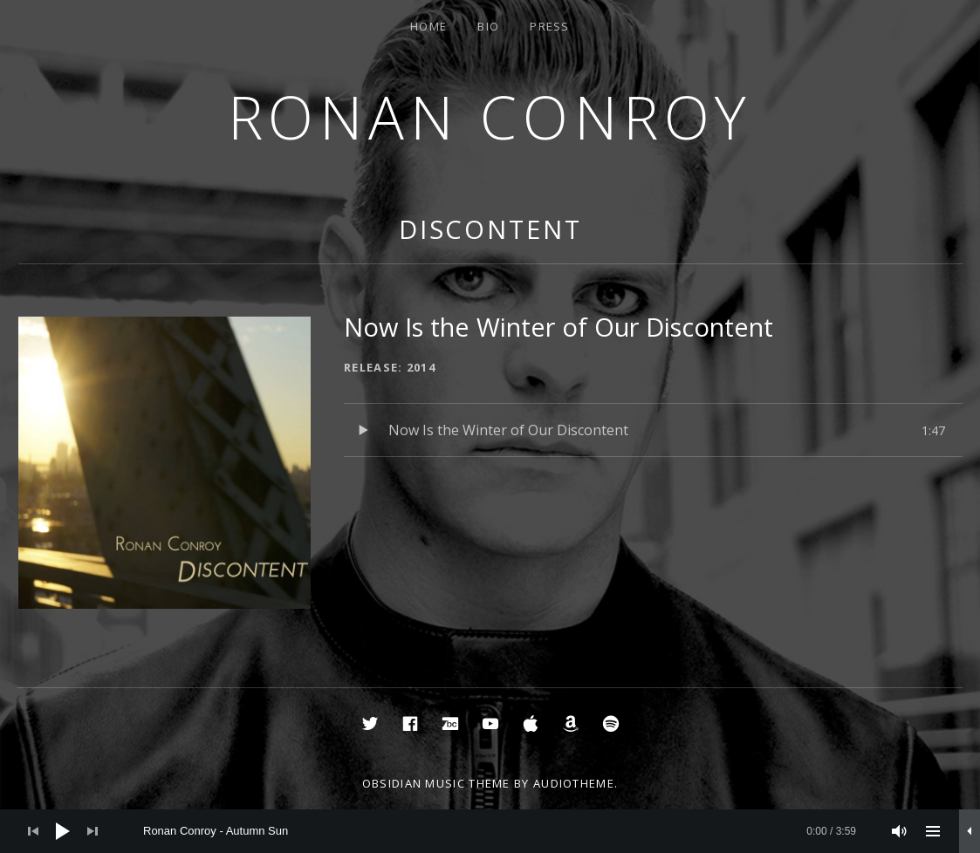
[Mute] (900, 831)
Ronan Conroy (490, 116)
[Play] (63, 831)
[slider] (500, 831)
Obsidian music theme (436, 783)
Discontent (490, 229)
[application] (490, 831)
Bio (488, 26)
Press (550, 26)
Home (428, 26)
